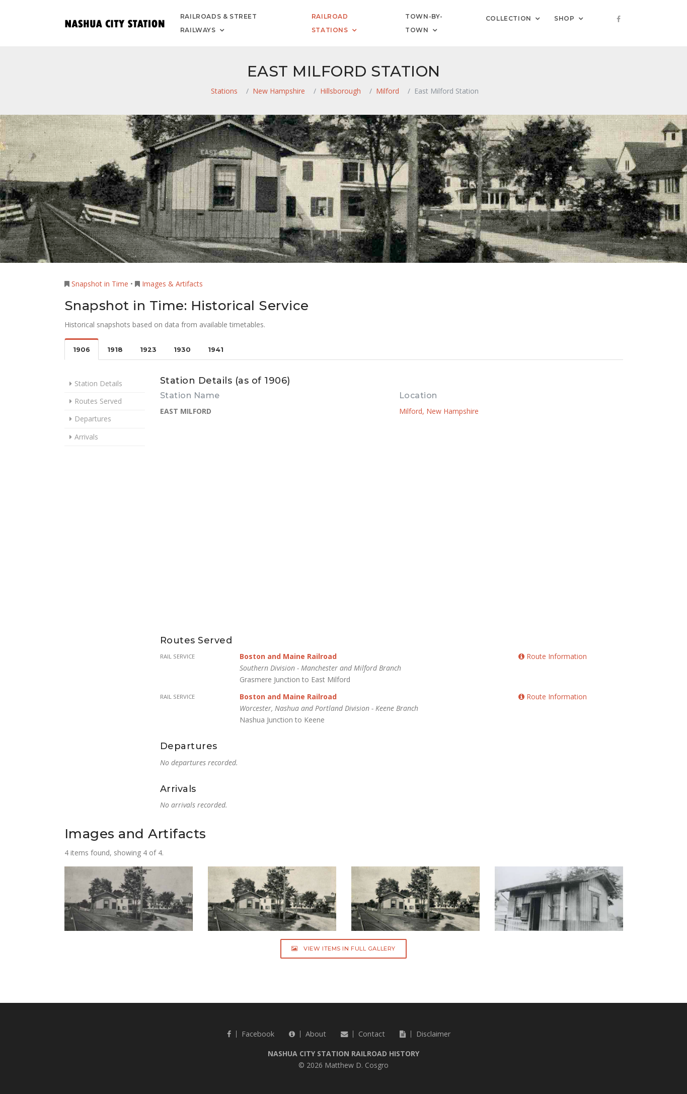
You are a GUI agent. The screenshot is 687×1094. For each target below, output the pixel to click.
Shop (564, 18)
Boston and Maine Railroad (288, 656)
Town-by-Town (424, 23)
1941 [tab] (215, 349)
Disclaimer (425, 1034)
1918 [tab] (115, 349)
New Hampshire (279, 91)
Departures (92, 418)
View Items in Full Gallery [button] (343, 948)
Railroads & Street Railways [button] (218, 23)
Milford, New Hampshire (439, 411)
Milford (387, 91)
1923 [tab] (148, 349)
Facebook (250, 1034)
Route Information (552, 656)
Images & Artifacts (172, 283)
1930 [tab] (182, 349)
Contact (363, 1034)
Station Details (98, 383)
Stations (224, 91)
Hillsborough (340, 91)
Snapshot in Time (99, 283)
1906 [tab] (81, 349)
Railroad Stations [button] (330, 23)
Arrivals (86, 437)
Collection (508, 18)
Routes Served (98, 401)
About (307, 1034)
